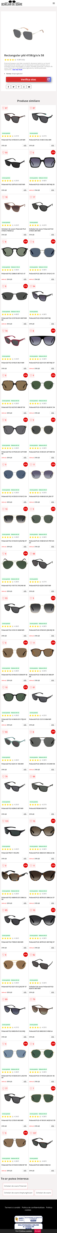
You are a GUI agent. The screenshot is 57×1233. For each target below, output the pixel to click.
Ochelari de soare (43, 1193)
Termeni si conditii (12, 1207)
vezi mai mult (17, 70)
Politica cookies (25, 1231)
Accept (37, 1231)
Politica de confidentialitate (33, 1207)
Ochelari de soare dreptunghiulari (18, 1193)
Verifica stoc (36, 79)
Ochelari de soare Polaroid (15, 1186)
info (25, 145)
